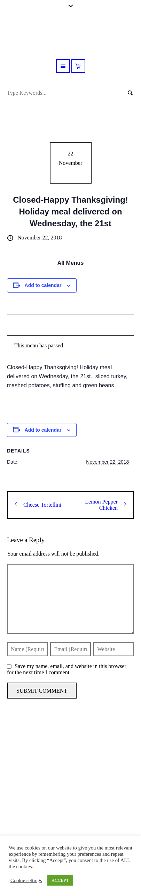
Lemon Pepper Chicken (105, 505)
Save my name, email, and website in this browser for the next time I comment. (66, 669)
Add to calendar (43, 285)
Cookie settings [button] (26, 880)
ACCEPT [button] (60, 880)
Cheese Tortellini (38, 505)
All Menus (70, 263)
